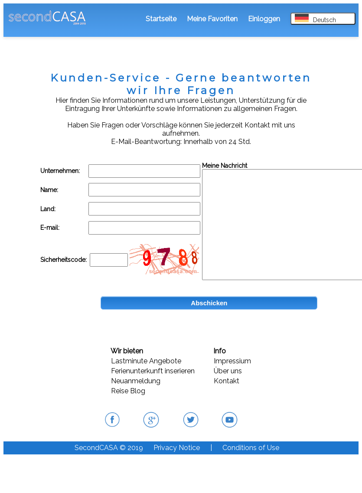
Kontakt (226, 381)
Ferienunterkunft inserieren (153, 371)
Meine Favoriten (212, 19)
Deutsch (315, 18)
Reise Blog (128, 391)
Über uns (228, 371)
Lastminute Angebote (146, 361)
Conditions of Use (250, 448)
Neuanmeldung (135, 381)
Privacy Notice (176, 448)
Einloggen (264, 19)
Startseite (161, 19)
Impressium (232, 361)
